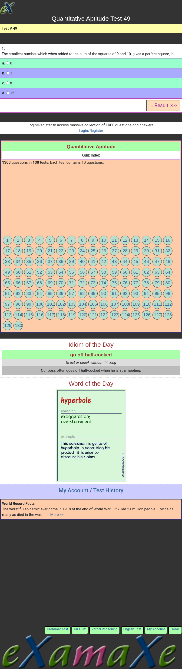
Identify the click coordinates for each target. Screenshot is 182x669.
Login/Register (91, 130)
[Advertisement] (91, 200)
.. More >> (55, 514)
